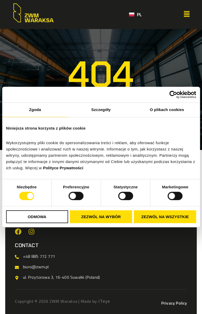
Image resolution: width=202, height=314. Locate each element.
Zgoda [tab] (35, 109)
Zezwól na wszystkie (165, 216)
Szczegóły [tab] (101, 109)
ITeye (104, 301)
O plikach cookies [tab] (167, 109)
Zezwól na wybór (101, 216)
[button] (186, 14)
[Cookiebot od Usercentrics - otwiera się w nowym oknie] (173, 94)
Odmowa (37, 216)
